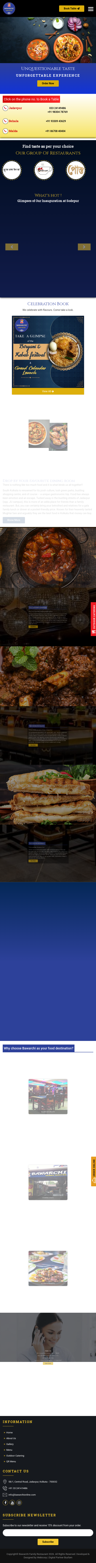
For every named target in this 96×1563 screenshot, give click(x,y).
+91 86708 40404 (55, 131)
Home (9, 1432)
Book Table (72, 8)
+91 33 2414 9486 (17, 1488)
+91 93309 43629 (56, 121)
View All (48, 391)
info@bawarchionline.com (22, 1494)
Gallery (10, 1444)
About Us (11, 1438)
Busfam (68, 1557)
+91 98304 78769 (58, 111)
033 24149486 (57, 108)
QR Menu (11, 1461)
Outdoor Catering (15, 1455)
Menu (9, 1450)
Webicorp (42, 1557)
